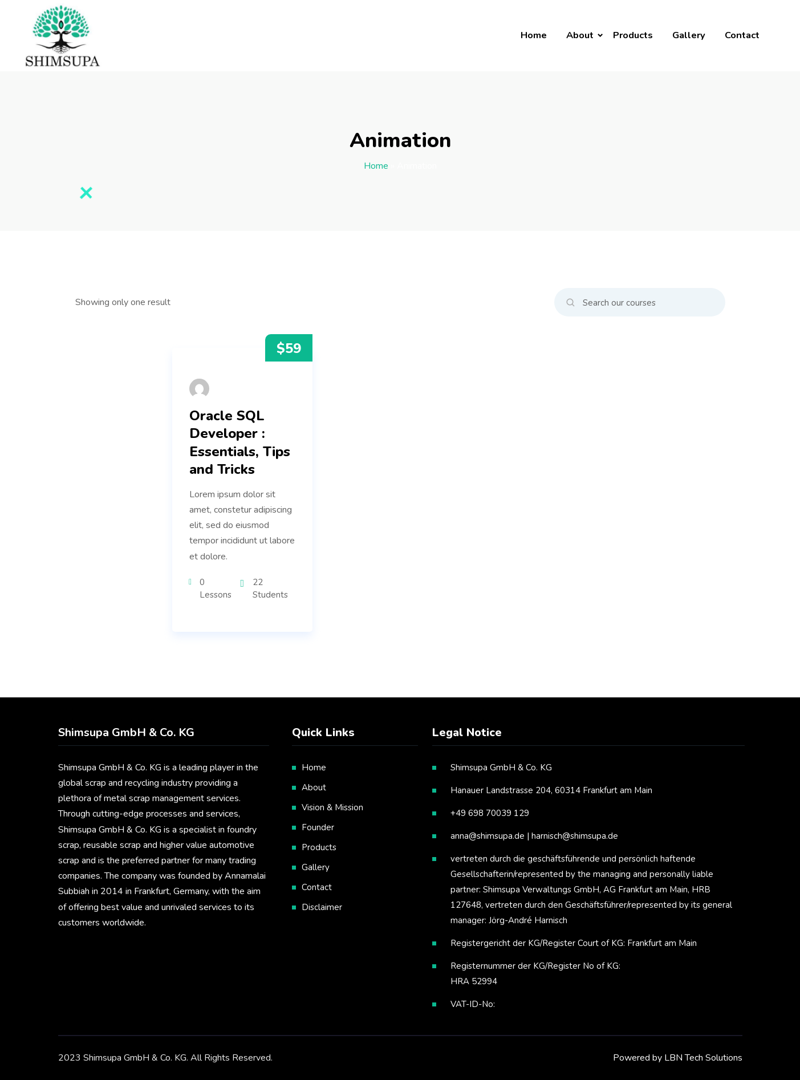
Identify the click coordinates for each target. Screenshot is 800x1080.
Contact (742, 35)
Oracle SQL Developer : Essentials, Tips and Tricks (239, 442)
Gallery (688, 35)
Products (633, 35)
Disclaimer (322, 907)
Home (534, 35)
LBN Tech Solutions (703, 1057)
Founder (318, 827)
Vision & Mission (332, 807)
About (580, 35)
